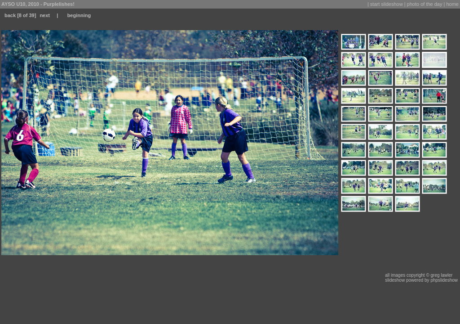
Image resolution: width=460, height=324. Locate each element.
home (452, 4)
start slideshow (386, 4)
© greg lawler (439, 275)
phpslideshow (444, 280)
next (45, 15)
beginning (79, 15)
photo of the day (424, 4)
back (10, 15)
